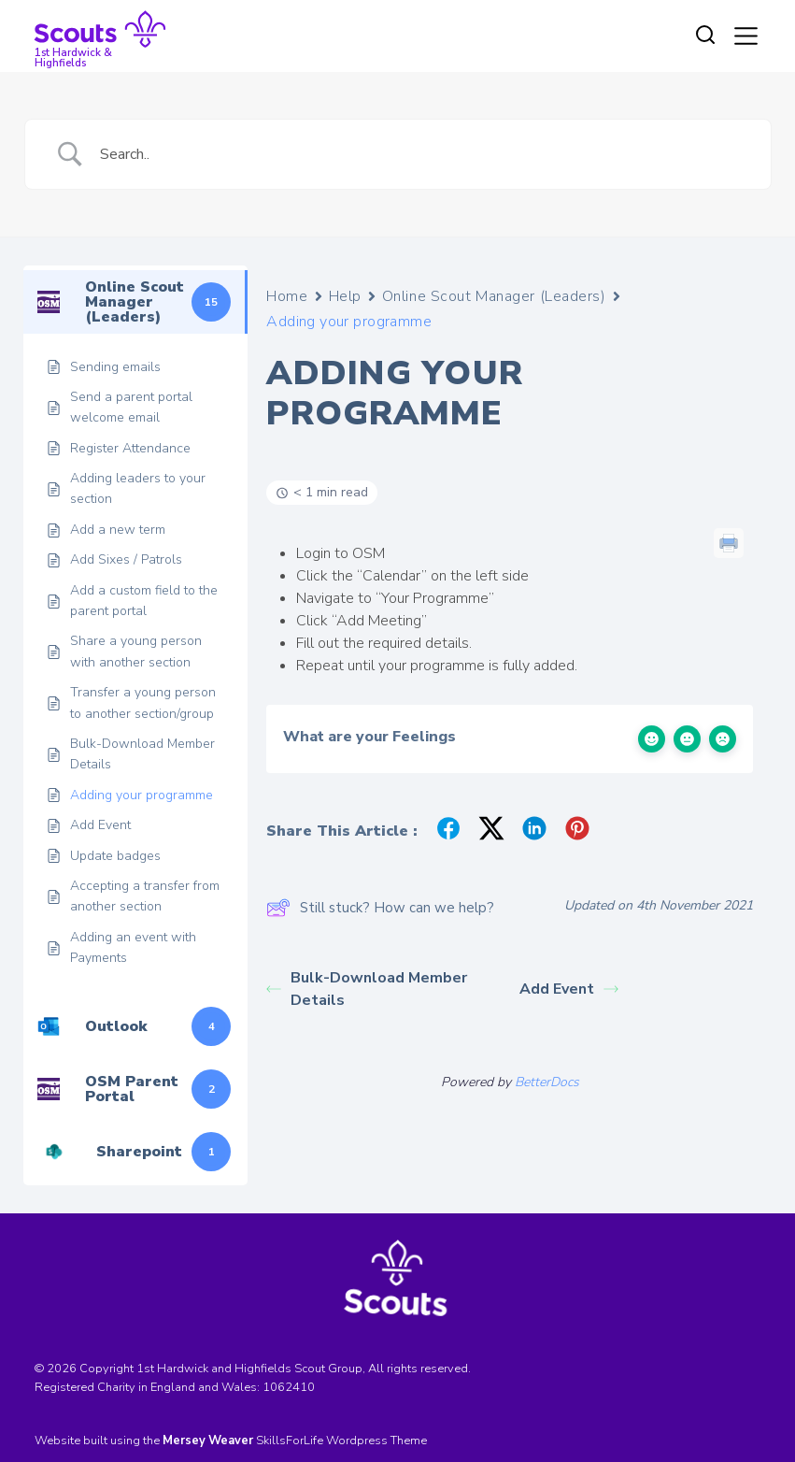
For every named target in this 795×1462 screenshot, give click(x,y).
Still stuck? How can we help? (380, 908)
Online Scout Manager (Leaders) (494, 296)
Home (286, 296)
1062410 (289, 1387)
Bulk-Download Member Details (366, 989)
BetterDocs (547, 1082)
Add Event (568, 989)
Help (345, 296)
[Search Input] (421, 154)
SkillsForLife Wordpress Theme (341, 1440)
